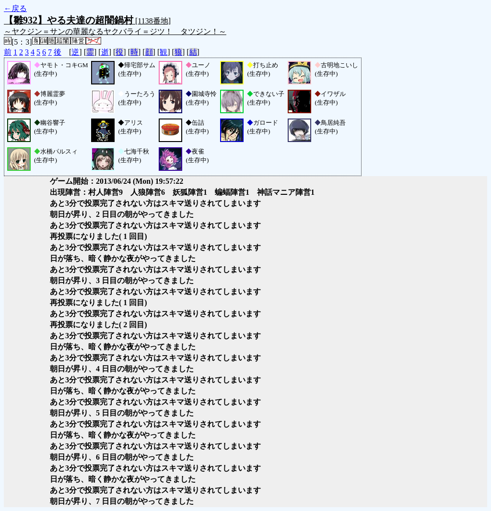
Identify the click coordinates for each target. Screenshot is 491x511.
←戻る (15, 8)
